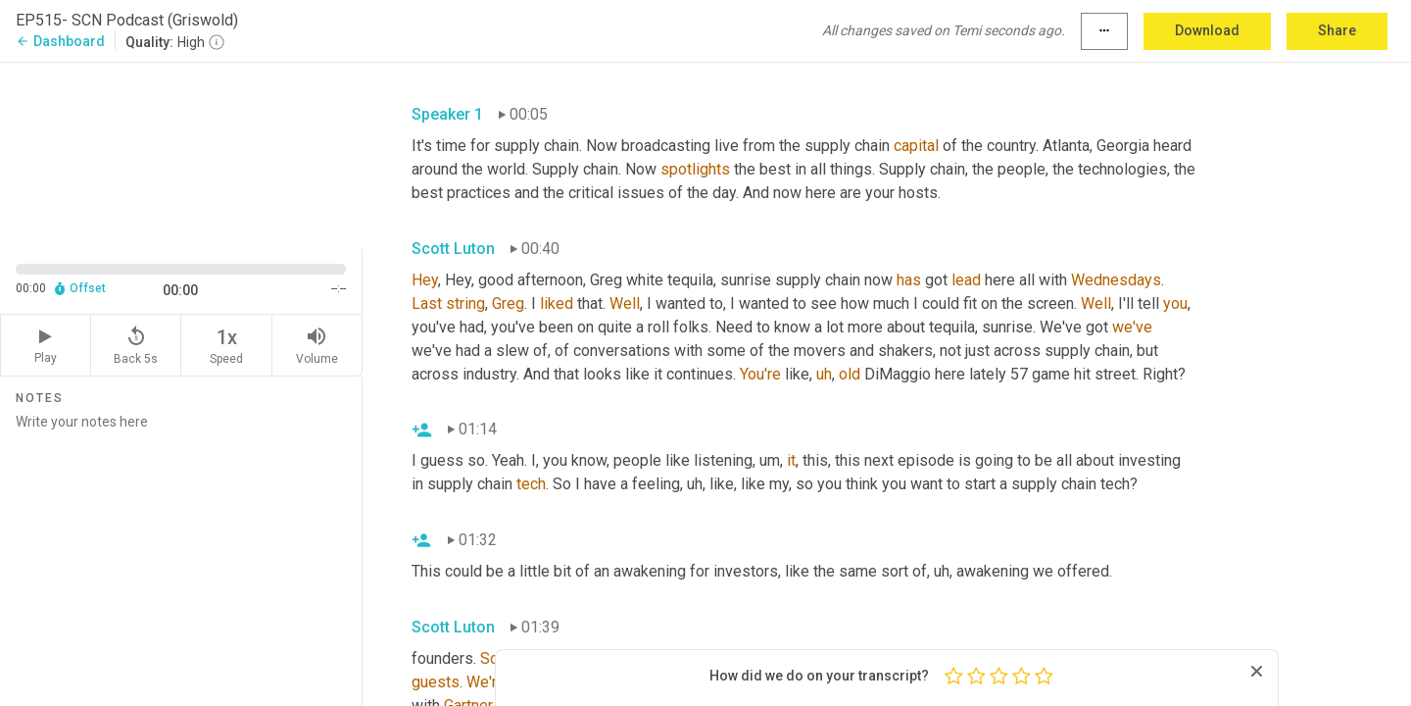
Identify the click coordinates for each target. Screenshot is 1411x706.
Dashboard (60, 41)
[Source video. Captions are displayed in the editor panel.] (181, 153)
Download (1207, 30)
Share (1337, 30)
